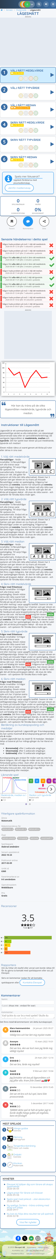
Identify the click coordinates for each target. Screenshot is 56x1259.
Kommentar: (7, 1012)
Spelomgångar (18, 204)
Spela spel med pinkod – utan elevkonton (28, 1199)
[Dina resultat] (32, 4)
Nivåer (38, 204)
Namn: (4, 999)
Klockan (17, 1163)
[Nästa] (51, 789)
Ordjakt (17, 1154)
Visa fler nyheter (28, 1222)
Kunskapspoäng (18, 213)
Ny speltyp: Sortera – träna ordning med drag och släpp (28, 1206)
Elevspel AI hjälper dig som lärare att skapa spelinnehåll (30, 1185)
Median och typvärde (40, 795)
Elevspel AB (20, 1247)
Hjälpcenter (43, 1247)
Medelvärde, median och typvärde (19, 795)
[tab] (26, 804)
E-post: (5, 1005)
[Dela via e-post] (37, 1238)
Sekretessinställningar (35, 1253)
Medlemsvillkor (17, 1253)
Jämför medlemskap (19, 188)
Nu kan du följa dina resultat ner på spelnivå (30, 1213)
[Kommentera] (28, 221)
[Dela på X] (24, 1238)
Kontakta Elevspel (32, 982)
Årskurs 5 (21, 829)
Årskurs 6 (34, 829)
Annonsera (31, 1247)
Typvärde (23, 838)
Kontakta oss (17, 1250)
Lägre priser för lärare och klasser (25, 1192)
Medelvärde (8, 838)
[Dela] (44, 221)
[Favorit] (12, 221)
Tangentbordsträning (24, 1145)
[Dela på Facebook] (18, 1238)
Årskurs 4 (7, 829)
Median (34, 838)
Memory (17, 1137)
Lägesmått (46, 838)
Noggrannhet (38, 213)
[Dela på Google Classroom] (31, 1238)
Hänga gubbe (20, 1128)
